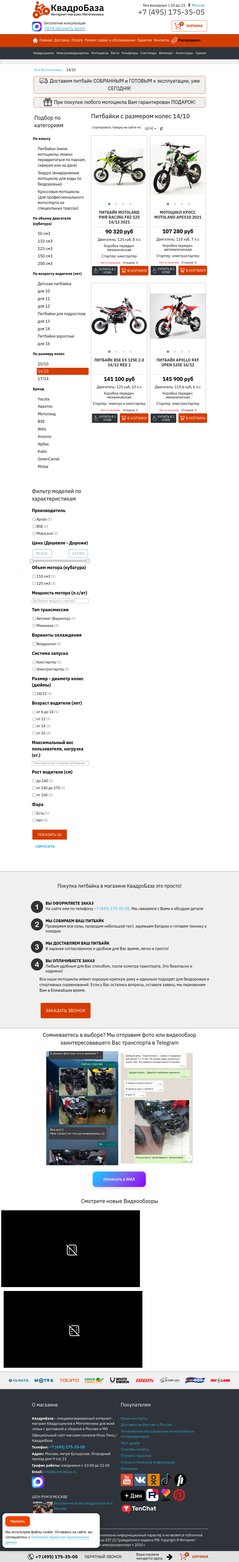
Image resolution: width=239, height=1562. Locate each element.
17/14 (43, 378)
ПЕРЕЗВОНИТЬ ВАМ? (65, 28)
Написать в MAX (119, 1179)
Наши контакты (134, 1418)
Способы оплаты (135, 1449)
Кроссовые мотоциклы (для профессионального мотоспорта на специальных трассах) (61, 200)
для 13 (44, 321)
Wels (42, 429)
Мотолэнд (47, 413)
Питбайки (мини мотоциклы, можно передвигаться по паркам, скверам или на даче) (62, 157)
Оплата (77, 40)
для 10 (44, 291)
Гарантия (145, 40)
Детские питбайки (54, 283)
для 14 (44, 328)
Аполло (44, 436)
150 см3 (45, 255)
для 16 (44, 343)
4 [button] (130, 203)
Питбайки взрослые (56, 336)
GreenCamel (48, 458)
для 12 (44, 306)
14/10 (43, 371)
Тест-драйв (130, 1443)
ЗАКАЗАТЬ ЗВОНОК (66, 1010)
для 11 (44, 298)
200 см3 (45, 263)
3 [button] (123, 203)
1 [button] (108, 203)
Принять (17, 1540)
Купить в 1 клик (108, 270)
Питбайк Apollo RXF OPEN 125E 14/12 (177, 362)
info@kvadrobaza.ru (60, 1471)
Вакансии (129, 1468)
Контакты (161, 40)
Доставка (61, 40)
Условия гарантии (136, 1455)
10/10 (43, 363)
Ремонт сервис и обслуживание (110, 40)
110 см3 (45, 241)
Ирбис (43, 444)
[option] (119, 168)
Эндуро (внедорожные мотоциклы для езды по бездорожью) (59, 178)
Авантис (45, 406)
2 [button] (116, 203)
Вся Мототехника (48, 70)
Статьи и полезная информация (148, 1462)
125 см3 (45, 248)
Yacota (43, 399)
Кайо (42, 451)
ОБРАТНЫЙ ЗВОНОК (103, 1556)
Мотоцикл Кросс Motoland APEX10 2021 (178, 215)
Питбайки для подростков (61, 313)
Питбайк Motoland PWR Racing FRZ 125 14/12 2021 (119, 217)
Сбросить (45, 846)
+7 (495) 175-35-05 (111, 908)
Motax (43, 466)
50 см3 (44, 233)
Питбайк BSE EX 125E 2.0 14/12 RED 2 (119, 362)
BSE (41, 421)
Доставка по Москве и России (146, 1424)
